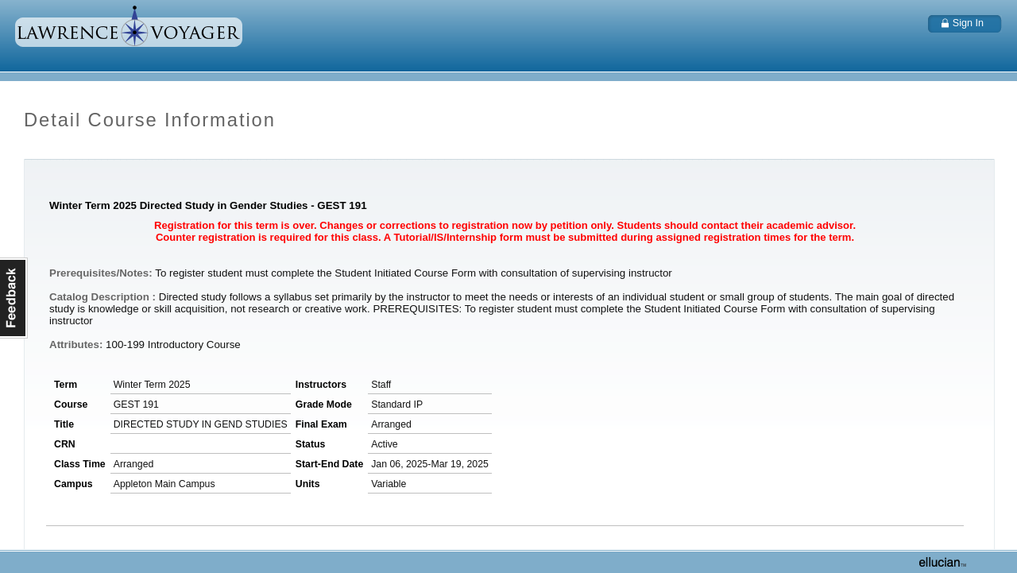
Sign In (968, 23)
